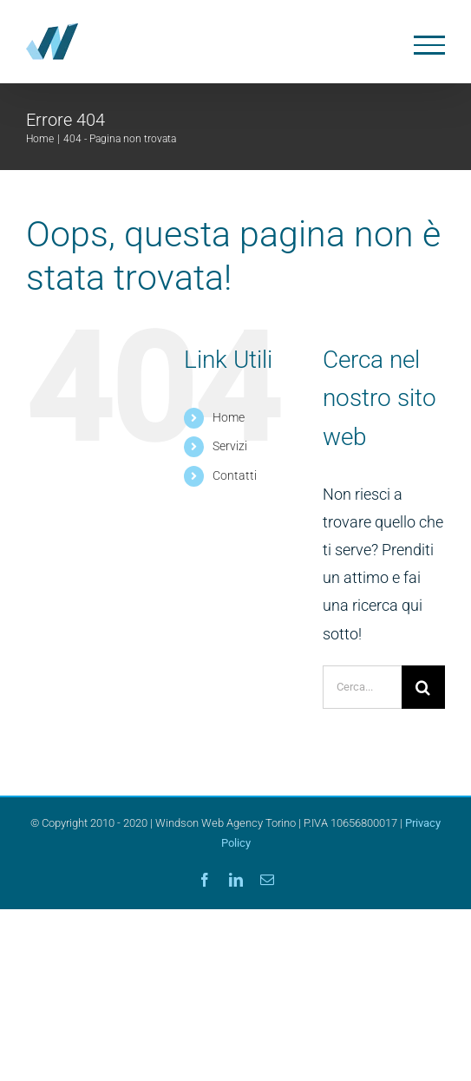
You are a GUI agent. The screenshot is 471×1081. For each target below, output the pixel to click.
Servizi (230, 446)
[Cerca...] (362, 687)
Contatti (235, 475)
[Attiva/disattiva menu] (430, 45)
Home (229, 417)
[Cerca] (423, 687)
